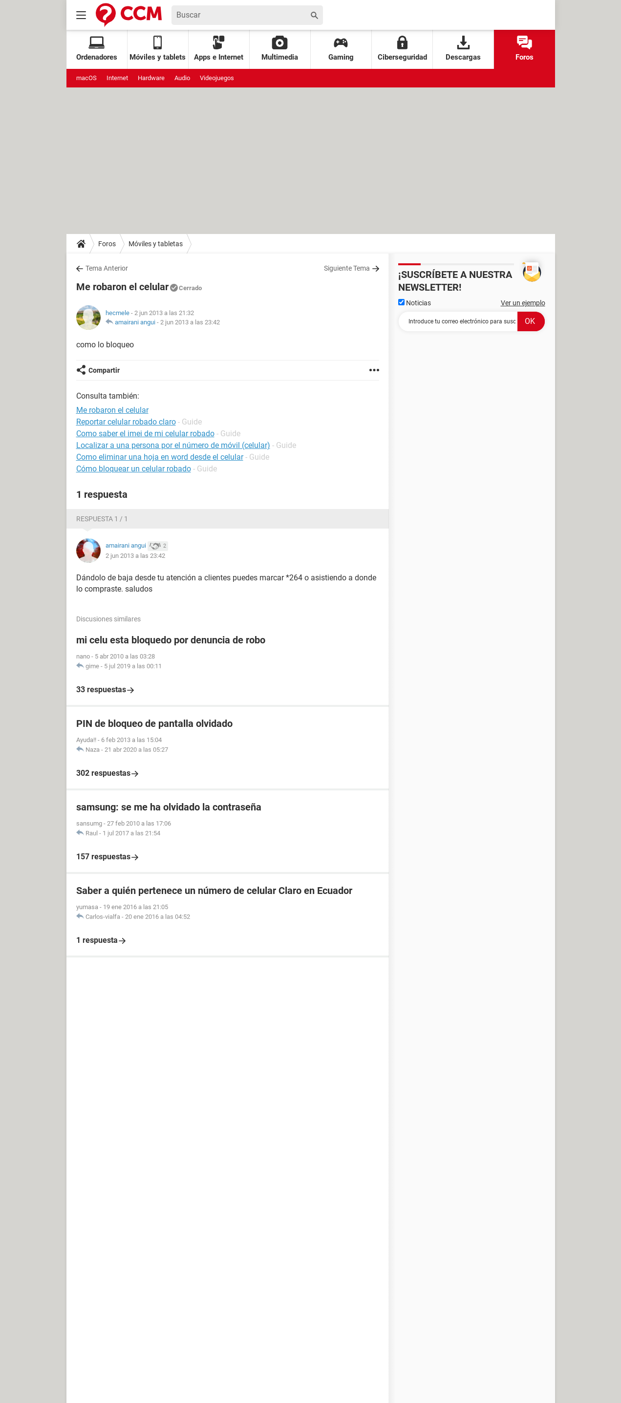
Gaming (341, 49)
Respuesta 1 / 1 (102, 519)
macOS (86, 78)
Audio (182, 78)
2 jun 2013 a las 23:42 (190, 322)
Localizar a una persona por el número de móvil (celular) (173, 445)
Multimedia (279, 49)
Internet (117, 78)
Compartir (104, 370)
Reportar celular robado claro (126, 421)
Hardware (151, 78)
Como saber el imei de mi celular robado (145, 433)
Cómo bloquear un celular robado (133, 468)
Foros (524, 49)
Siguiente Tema (347, 268)
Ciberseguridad (402, 49)
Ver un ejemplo (523, 303)
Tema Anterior (107, 268)
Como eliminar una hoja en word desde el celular (159, 457)
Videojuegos (217, 78)
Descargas (463, 49)
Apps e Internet (218, 49)
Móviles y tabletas (155, 244)
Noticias (414, 303)
